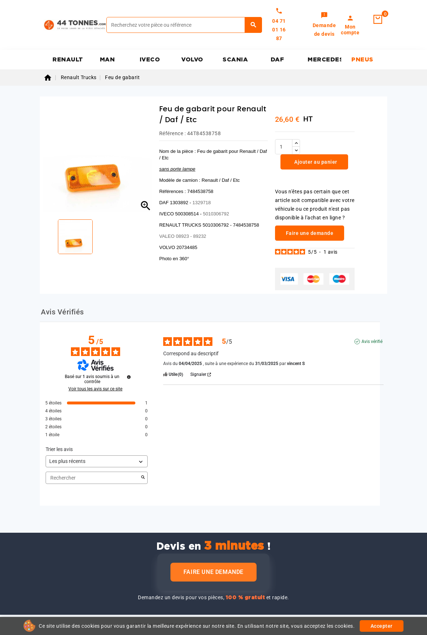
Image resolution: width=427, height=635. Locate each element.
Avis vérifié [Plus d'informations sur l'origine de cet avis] (372, 341)
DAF (277, 60)
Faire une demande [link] (310, 233)
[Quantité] (283, 146)
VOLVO (192, 60)
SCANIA (235, 60)
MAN (107, 60)
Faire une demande (213, 572)
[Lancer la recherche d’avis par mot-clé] (143, 477)
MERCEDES (324, 60)
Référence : (172, 133)
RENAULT (67, 60)
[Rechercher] (184, 25)
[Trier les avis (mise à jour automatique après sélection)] (97, 461)
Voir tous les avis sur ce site (95, 388)
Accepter (382, 626)
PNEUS (362, 60)
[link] (324, 25)
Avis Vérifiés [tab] (62, 312)
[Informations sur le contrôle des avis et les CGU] (129, 377)
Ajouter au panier (315, 162)
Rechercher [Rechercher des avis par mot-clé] (93, 478)
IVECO (150, 60)
